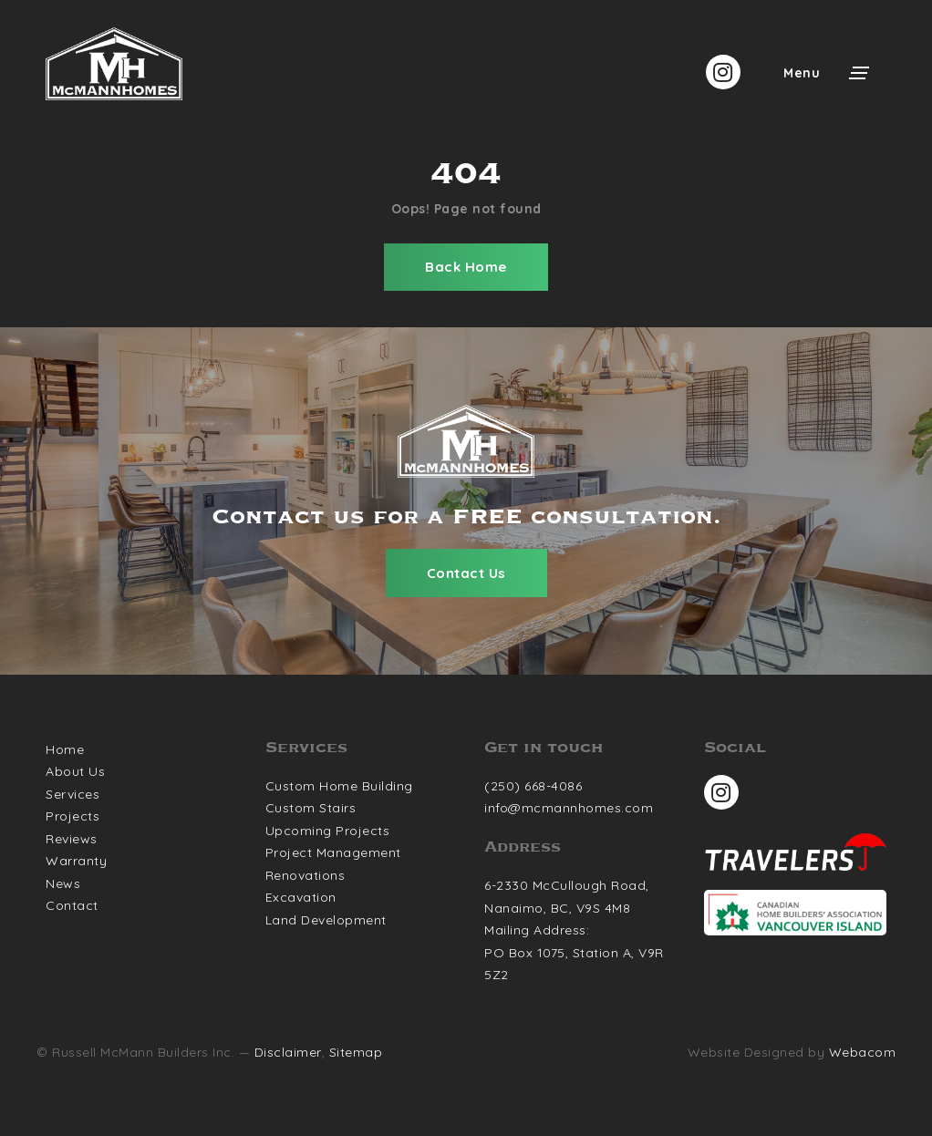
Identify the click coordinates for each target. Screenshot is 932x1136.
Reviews (72, 839)
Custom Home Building (339, 786)
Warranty (76, 860)
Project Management (333, 852)
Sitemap (356, 1052)
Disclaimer (288, 1052)
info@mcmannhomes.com (568, 808)
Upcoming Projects (327, 830)
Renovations (305, 875)
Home (65, 749)
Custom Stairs (311, 808)
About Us (75, 771)
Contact (72, 905)
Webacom (862, 1052)
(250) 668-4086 (533, 786)
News (63, 883)
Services (72, 794)
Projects (72, 816)
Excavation (301, 897)
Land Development (326, 920)
